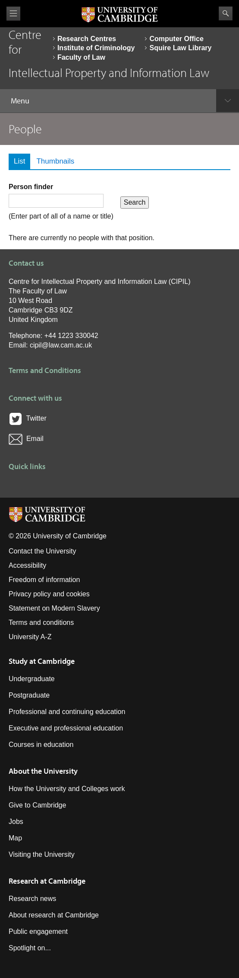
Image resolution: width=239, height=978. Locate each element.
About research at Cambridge (54, 915)
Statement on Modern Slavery (54, 608)
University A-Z (30, 636)
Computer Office (176, 38)
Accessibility (27, 565)
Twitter (28, 418)
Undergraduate (32, 678)
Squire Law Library (180, 47)
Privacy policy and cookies (49, 594)
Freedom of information (44, 579)
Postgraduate (29, 695)
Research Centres (86, 38)
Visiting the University (42, 854)
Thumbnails (55, 161)
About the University (43, 771)
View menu (13, 13)
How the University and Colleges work (67, 788)
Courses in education (41, 744)
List (22, 161)
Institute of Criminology (96, 47)
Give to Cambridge (37, 805)
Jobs (16, 821)
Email (26, 438)
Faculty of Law (81, 57)
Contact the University (42, 551)
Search (226, 13)
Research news (32, 898)
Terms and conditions (41, 622)
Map (15, 838)
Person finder (31, 186)
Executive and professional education (66, 728)
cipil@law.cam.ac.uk (61, 345)
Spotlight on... (30, 948)
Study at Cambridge (42, 661)
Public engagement (38, 931)
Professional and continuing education (67, 711)
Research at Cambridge (47, 881)
